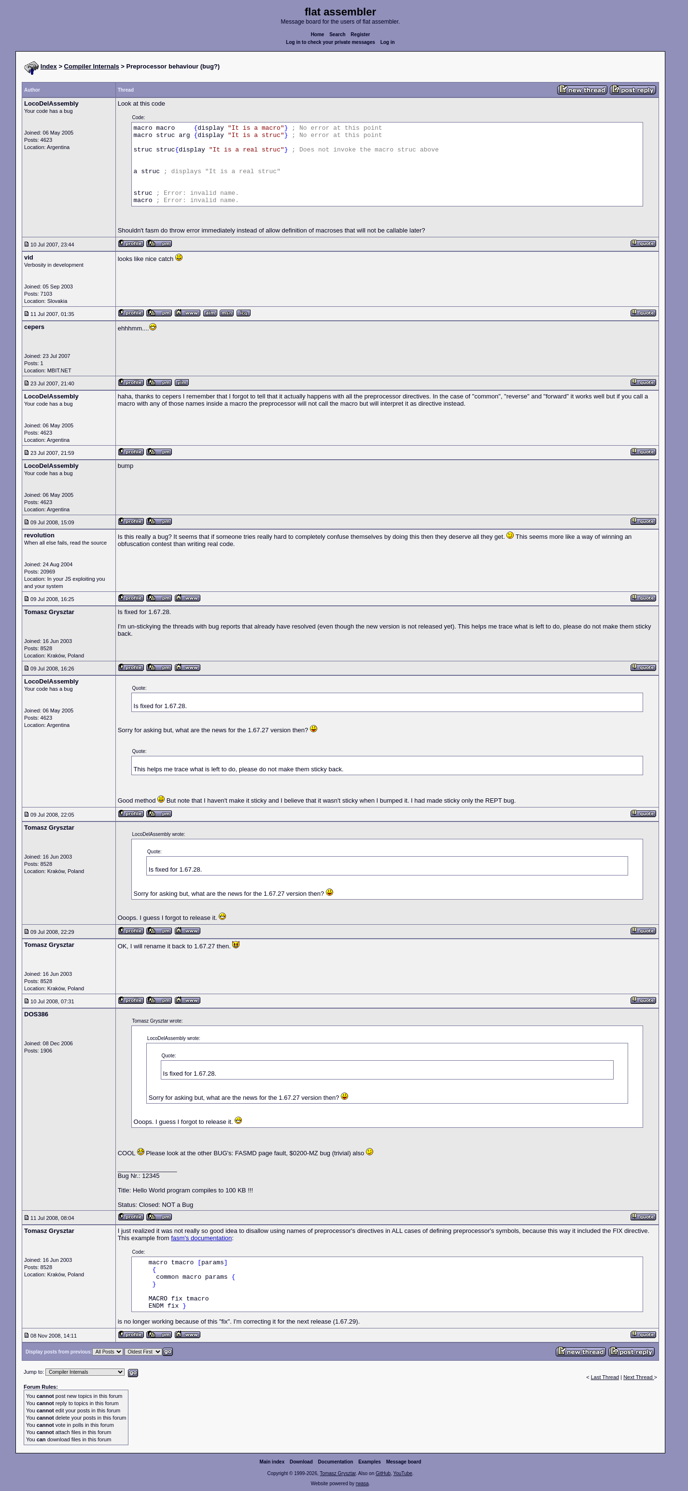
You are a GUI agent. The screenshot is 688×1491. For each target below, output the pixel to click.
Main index (272, 1461)
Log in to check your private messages (330, 42)
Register (360, 34)
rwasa (362, 1483)
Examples (369, 1461)
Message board (403, 1461)
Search (337, 34)
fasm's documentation (201, 1238)
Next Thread (638, 1377)
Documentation (335, 1461)
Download (301, 1461)
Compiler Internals (91, 66)
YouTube (402, 1473)
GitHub (383, 1473)
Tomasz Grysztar (337, 1473)
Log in (387, 42)
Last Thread (605, 1377)
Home (317, 34)
